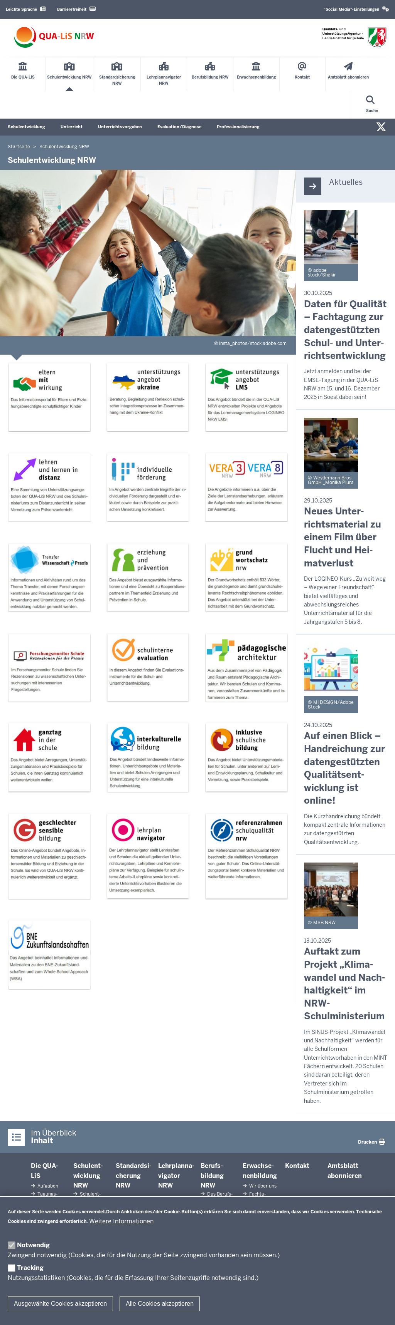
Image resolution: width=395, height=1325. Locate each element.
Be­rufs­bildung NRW (212, 1175)
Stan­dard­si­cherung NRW (134, 1175)
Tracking (30, 1268)
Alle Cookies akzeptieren (160, 1303)
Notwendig (33, 1245)
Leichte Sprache (26, 9)
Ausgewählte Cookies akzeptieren (60, 1303)
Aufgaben (47, 1186)
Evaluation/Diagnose (179, 126)
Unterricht (72, 126)
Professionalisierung (238, 126)
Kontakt (297, 1166)
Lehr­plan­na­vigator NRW (176, 1175)
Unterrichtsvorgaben (120, 126)
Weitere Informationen (121, 1221)
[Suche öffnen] (372, 105)
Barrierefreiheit (76, 9)
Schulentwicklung (26, 126)
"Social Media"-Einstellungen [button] (356, 9)
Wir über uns (262, 1186)
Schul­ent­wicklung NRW (88, 1175)
